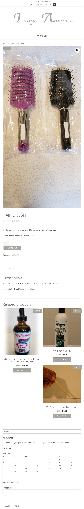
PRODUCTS (12, 44)
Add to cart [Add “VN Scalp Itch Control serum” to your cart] (62, 416)
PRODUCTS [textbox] (41, 488)
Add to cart (12, 248)
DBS (12, 506)
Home (5, 44)
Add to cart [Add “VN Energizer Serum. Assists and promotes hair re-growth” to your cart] (22, 370)
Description (9, 268)
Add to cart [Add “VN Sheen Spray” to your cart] (62, 359)
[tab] (42, 268)
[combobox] (42, 488)
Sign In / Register (35, 4)
